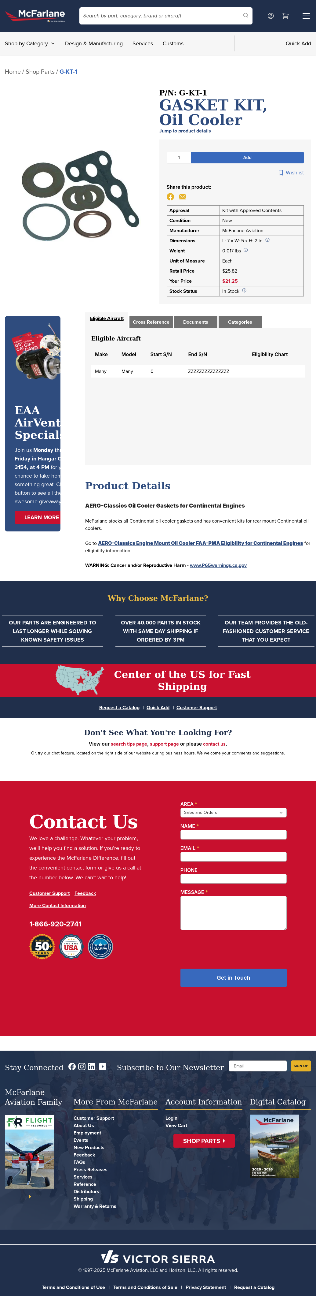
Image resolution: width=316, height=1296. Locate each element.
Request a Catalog (119, 707)
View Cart (176, 1125)
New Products (89, 1147)
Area (189, 804)
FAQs (79, 1162)
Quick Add (298, 43)
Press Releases (90, 1169)
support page (164, 743)
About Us (84, 1125)
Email (189, 848)
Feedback (85, 893)
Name (189, 826)
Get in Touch (233, 977)
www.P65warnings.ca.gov (218, 565)
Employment (87, 1132)
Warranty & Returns (95, 1206)
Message (194, 892)
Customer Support (196, 707)
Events (81, 1140)
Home (13, 71)
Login (171, 1118)
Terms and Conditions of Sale (145, 1287)
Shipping (83, 1198)
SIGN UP (301, 1066)
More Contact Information (57, 905)
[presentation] (226, 947)
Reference (85, 1184)
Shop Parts (40, 71)
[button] (44, 517)
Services (143, 43)
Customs (173, 43)
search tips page (129, 743)
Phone (189, 870)
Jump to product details (185, 130)
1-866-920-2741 (55, 923)
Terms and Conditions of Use (73, 1287)
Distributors (86, 1191)
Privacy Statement (206, 1287)
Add (247, 157)
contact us (214, 743)
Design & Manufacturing (94, 43)
